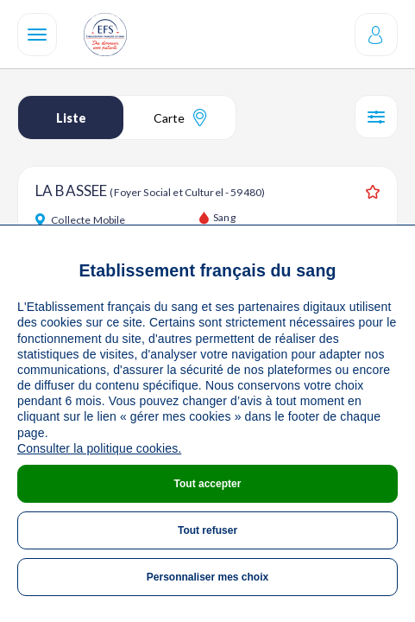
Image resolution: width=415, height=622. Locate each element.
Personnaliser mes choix (207, 577)
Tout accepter (208, 484)
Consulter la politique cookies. (99, 448)
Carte (180, 117)
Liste (71, 118)
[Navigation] (37, 34)
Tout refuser (207, 530)
